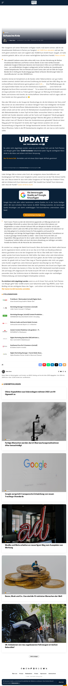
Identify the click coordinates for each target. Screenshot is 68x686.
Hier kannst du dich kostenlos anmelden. (16, 289)
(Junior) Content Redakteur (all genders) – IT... (25, 330)
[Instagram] (63, 371)
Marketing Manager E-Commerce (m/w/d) (23, 307)
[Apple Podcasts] (36, 668)
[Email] (64, 364)
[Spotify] (34, 668)
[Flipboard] (31, 668)
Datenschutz (15, 683)
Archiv (6, 32)
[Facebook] (58, 371)
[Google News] (23, 668)
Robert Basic (12, 40)
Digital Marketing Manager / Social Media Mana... (26, 353)
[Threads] (41, 668)
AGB (39, 167)
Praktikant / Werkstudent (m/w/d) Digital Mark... (26, 299)
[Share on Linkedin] (52, 364)
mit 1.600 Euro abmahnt (45, 50)
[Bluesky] (43, 668)
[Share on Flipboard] (44, 364)
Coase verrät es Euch (25, 185)
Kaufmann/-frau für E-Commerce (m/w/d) (23, 345)
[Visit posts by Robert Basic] (5, 40)
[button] (61, 682)
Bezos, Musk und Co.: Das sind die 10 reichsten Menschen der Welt (33, 596)
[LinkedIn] (29, 668)
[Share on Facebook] (40, 364)
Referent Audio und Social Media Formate (23, 322)
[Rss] (65, 371)
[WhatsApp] (38, 668)
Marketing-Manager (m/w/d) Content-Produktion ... (26, 314)
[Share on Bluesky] (60, 364)
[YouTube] (61, 371)
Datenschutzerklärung (24, 167)
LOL (41, 84)
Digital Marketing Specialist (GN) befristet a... (25, 338)
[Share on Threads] (56, 364)
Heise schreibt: (60, 55)
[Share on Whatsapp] (48, 364)
